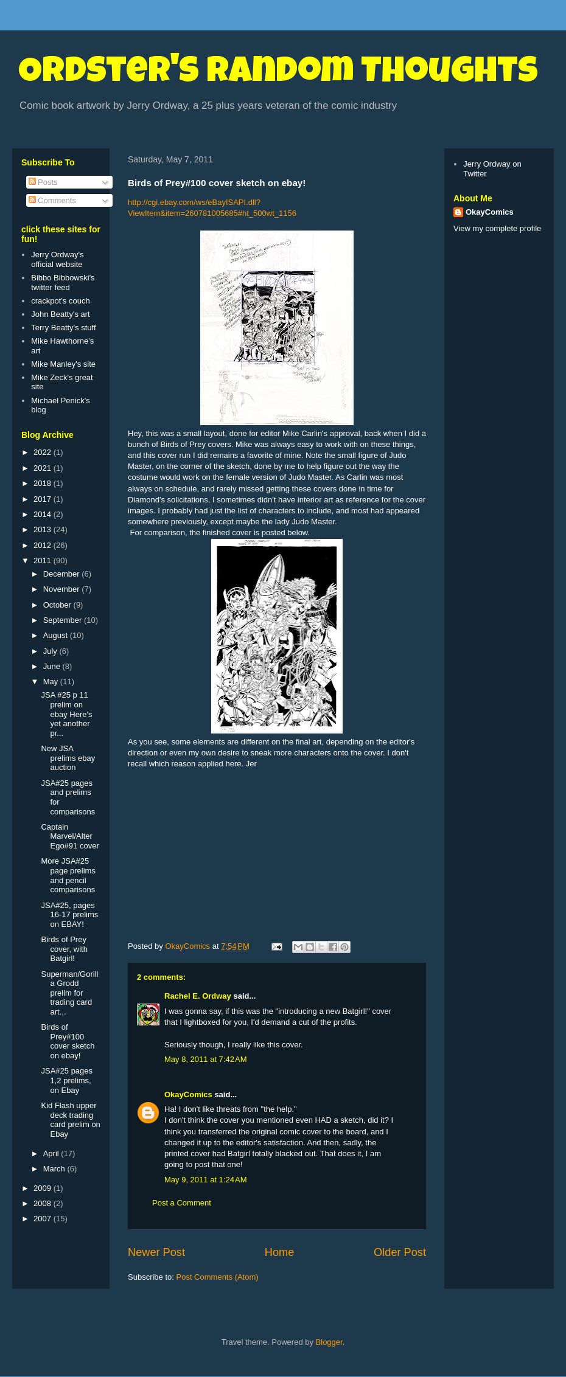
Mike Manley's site (63, 364)
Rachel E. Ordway (197, 996)
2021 (43, 468)
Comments (52, 200)
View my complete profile (497, 228)
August (56, 635)
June (53, 666)
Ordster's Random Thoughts (278, 74)
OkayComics (188, 1094)
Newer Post (156, 1252)
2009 (43, 1188)
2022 (43, 452)
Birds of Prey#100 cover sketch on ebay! (67, 1041)
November (62, 589)
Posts (43, 182)
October (58, 604)
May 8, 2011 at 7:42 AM (205, 1059)
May (51, 681)
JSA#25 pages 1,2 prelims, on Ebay (67, 1080)
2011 (43, 560)
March (55, 1168)
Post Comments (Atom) (217, 1277)
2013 (43, 529)
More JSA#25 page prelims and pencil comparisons (68, 875)
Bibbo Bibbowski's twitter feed (62, 282)
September (63, 620)
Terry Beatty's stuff (63, 327)
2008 (43, 1203)
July (51, 651)
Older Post (400, 1252)
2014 (43, 514)
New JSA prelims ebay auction (68, 758)
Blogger (329, 1342)
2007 (43, 1218)
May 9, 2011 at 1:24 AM (205, 1179)
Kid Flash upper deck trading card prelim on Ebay (70, 1120)
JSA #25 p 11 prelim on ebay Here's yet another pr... (66, 713)
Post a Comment (181, 1202)
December (62, 573)
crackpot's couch (60, 300)
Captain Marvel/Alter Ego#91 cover (70, 836)
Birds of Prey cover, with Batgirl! (64, 949)
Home (280, 1252)
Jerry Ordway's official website (57, 259)
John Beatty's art (60, 314)
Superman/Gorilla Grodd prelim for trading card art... (69, 992)
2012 (43, 545)
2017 (43, 499)
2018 (43, 483)
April (52, 1153)
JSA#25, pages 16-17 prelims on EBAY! (69, 915)
